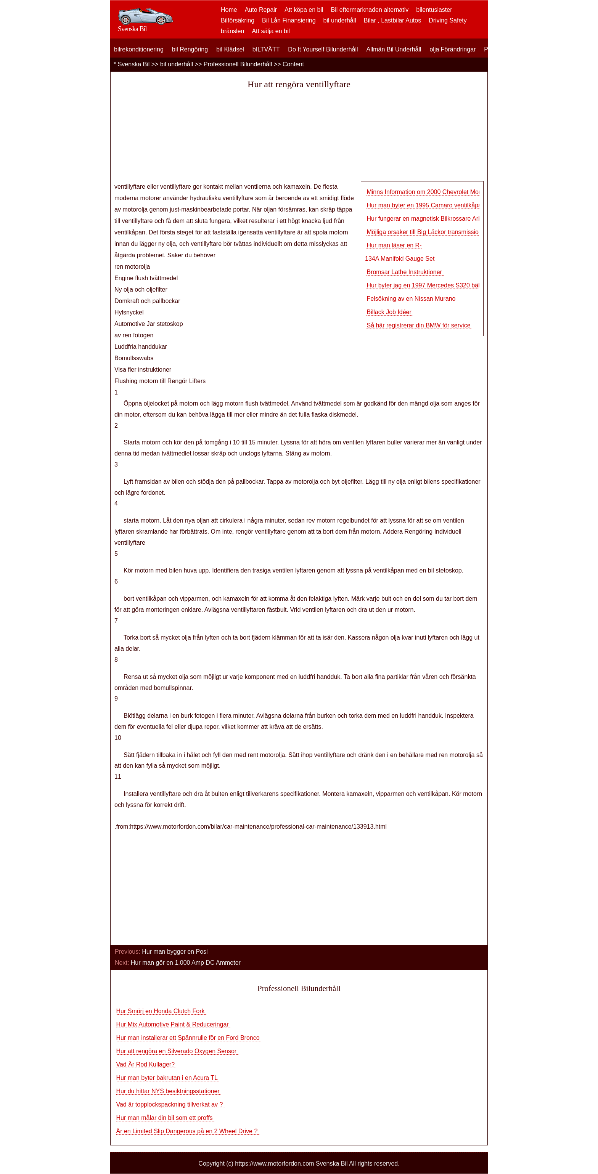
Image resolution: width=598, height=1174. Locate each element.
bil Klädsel (230, 49)
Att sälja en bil (271, 31)
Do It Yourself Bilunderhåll (323, 49)
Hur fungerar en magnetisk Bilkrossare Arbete (429, 218)
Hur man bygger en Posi (175, 951)
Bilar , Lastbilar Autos (392, 20)
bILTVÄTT (266, 49)
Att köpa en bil (304, 9)
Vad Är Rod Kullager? (146, 1064)
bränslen (232, 31)
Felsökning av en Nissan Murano (412, 298)
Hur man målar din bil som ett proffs (165, 1118)
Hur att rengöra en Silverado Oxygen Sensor (177, 1051)
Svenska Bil (134, 64)
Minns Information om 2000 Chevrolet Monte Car (432, 192)
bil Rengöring (190, 49)
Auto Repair (261, 9)
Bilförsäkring (237, 20)
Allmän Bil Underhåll (393, 49)
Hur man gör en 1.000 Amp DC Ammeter (187, 962)
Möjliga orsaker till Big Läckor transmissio (422, 232)
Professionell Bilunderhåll (238, 64)
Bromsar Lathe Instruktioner (405, 272)
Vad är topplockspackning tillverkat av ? (170, 1104)
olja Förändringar (452, 49)
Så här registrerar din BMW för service (419, 325)
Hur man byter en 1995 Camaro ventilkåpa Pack (432, 205)
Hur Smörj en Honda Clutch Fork (161, 1011)
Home (229, 9)
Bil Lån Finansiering (289, 20)
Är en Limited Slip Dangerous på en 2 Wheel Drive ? (187, 1131)
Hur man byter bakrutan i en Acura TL (167, 1078)
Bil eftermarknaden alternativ (370, 9)
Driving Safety (448, 20)
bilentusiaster (434, 9)
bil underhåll (339, 20)
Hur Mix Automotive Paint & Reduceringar (173, 1024)
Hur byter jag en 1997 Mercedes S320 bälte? (428, 285)
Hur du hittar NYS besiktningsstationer (168, 1091)
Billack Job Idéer (390, 312)
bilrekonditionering (139, 49)
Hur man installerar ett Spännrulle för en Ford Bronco (188, 1037)
